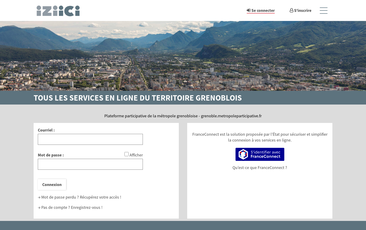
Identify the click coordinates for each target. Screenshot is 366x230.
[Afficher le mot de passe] (126, 154)
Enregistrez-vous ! (86, 207)
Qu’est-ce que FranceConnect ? (259, 167)
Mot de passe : (51, 155)
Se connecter (263, 10)
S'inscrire (302, 10)
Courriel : (46, 130)
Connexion (52, 184)
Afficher (136, 155)
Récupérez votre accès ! (100, 197)
